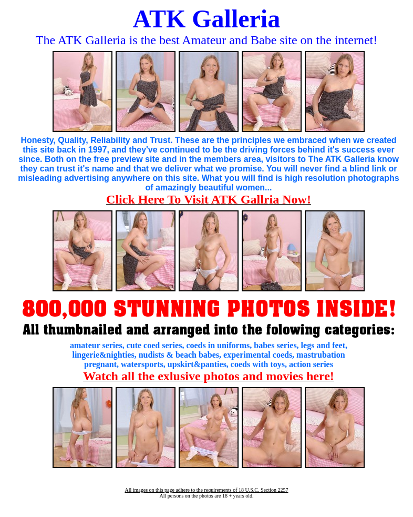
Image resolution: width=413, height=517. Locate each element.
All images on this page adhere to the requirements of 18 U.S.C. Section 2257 (206, 490)
